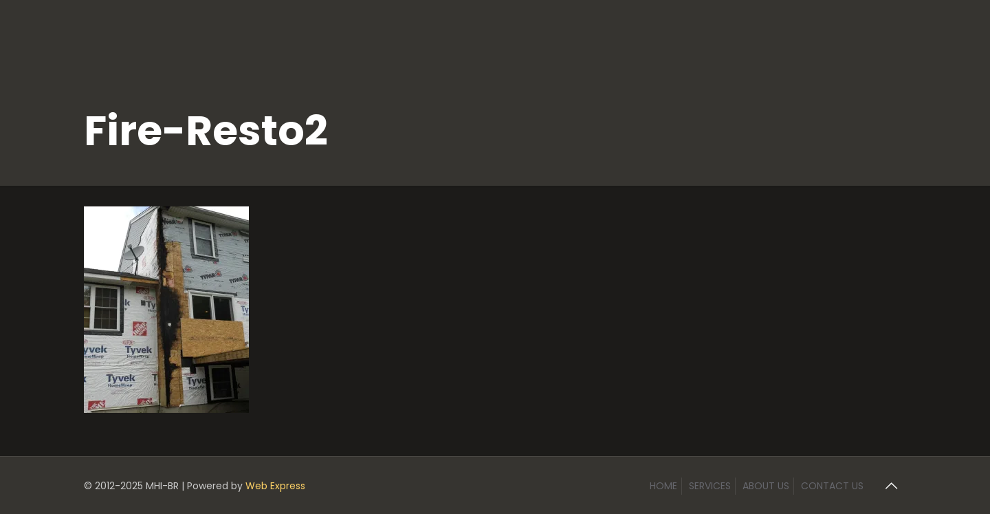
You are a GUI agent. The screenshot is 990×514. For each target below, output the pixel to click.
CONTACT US (832, 486)
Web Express (275, 486)
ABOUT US (765, 486)
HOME (663, 486)
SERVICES (710, 486)
